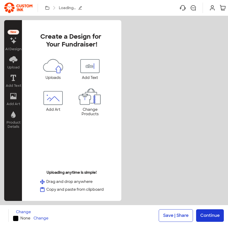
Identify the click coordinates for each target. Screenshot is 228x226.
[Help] (183, 8)
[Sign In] (212, 8)
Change (23, 212)
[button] (13, 40)
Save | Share (176, 215)
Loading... (70, 7)
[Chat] (193, 8)
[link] (18, 8)
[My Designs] (47, 8)
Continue (210, 215)
